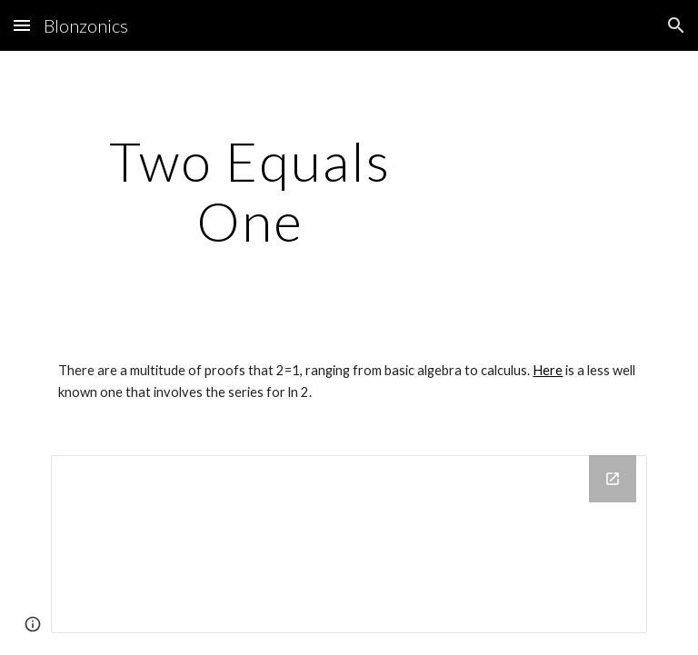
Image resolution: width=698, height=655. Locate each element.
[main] (249, 191)
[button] (22, 25)
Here (548, 370)
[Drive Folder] (348, 544)
